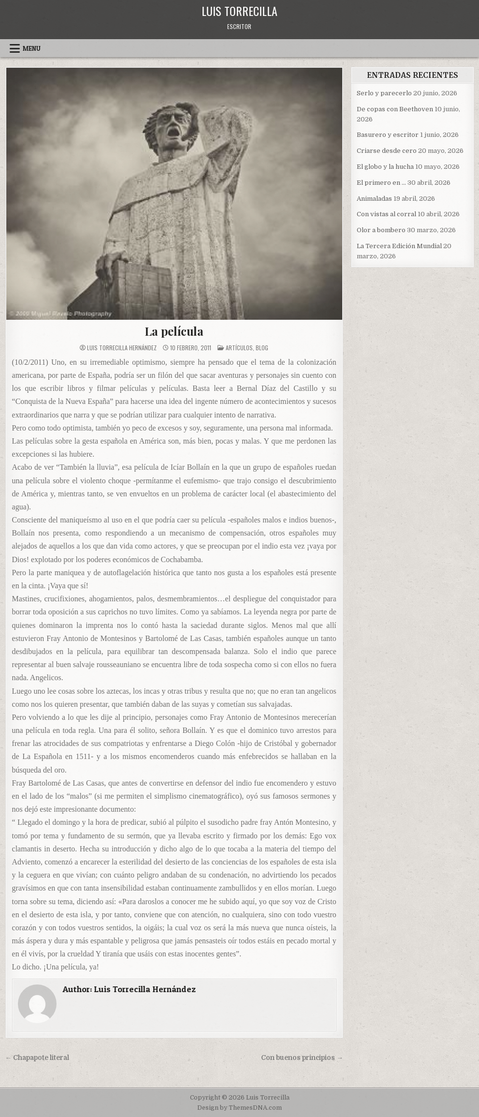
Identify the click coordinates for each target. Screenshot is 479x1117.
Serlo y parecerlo (384, 93)
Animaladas (374, 198)
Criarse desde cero (387, 150)
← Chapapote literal (37, 1057)
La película (174, 331)
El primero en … (381, 182)
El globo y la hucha (385, 166)
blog (262, 347)
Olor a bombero (381, 230)
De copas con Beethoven (395, 109)
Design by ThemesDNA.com (239, 1107)
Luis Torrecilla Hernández (122, 348)
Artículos (239, 347)
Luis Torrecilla (239, 10)
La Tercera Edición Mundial (399, 246)
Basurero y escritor (388, 134)
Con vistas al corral (386, 214)
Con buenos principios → (302, 1057)
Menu (32, 48)
